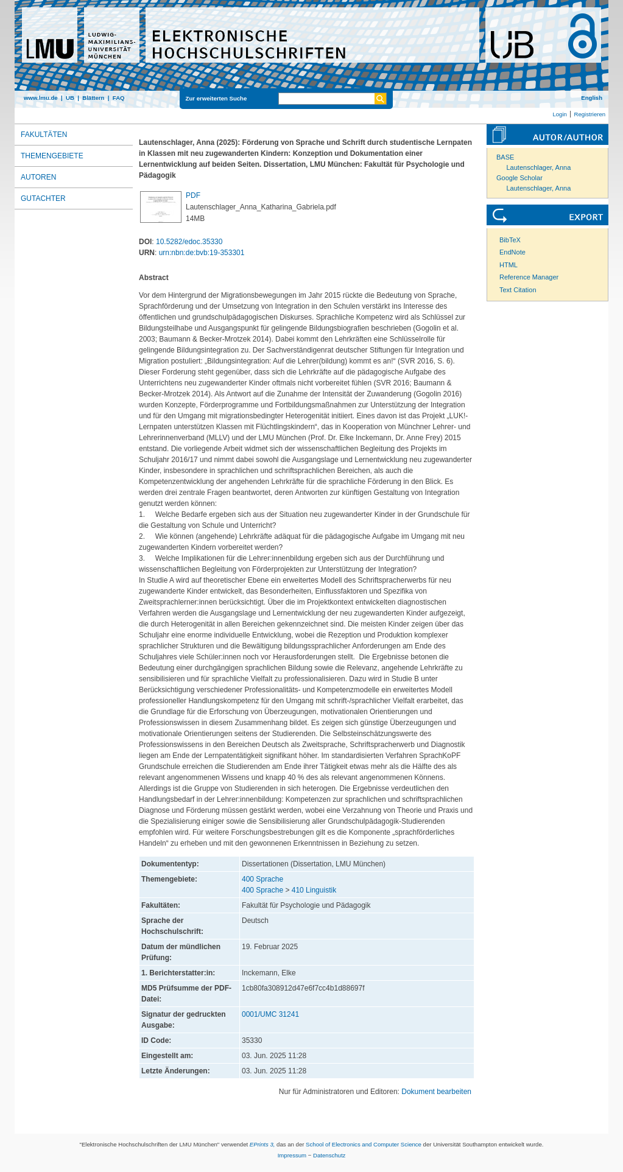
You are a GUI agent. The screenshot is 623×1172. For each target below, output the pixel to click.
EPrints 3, (262, 1144)
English (591, 97)
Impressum (292, 1155)
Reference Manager (528, 277)
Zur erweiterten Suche (216, 98)
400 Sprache (262, 879)
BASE (505, 157)
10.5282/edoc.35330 (189, 241)
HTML (508, 264)
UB (70, 97)
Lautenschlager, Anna (539, 167)
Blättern (93, 97)
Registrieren (589, 114)
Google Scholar (519, 177)
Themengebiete (52, 156)
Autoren (38, 177)
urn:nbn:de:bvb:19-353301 (202, 252)
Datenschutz (329, 1155)
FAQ (119, 97)
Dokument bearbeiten (436, 1091)
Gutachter (43, 198)
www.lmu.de (41, 97)
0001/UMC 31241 (270, 1014)
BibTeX (510, 240)
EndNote (512, 252)
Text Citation (518, 289)
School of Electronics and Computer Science (363, 1144)
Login (559, 114)
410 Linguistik (314, 890)
